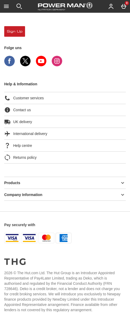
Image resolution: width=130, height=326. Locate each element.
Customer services (24, 98)
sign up (14, 31)
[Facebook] (9, 65)
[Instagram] (57, 65)
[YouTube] (41, 65)
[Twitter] (25, 65)
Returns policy (20, 157)
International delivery (25, 134)
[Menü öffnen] (6, 6)
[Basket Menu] (123, 6)
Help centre (18, 145)
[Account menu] (111, 6)
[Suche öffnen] (19, 6)
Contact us (17, 110)
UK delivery (18, 122)
